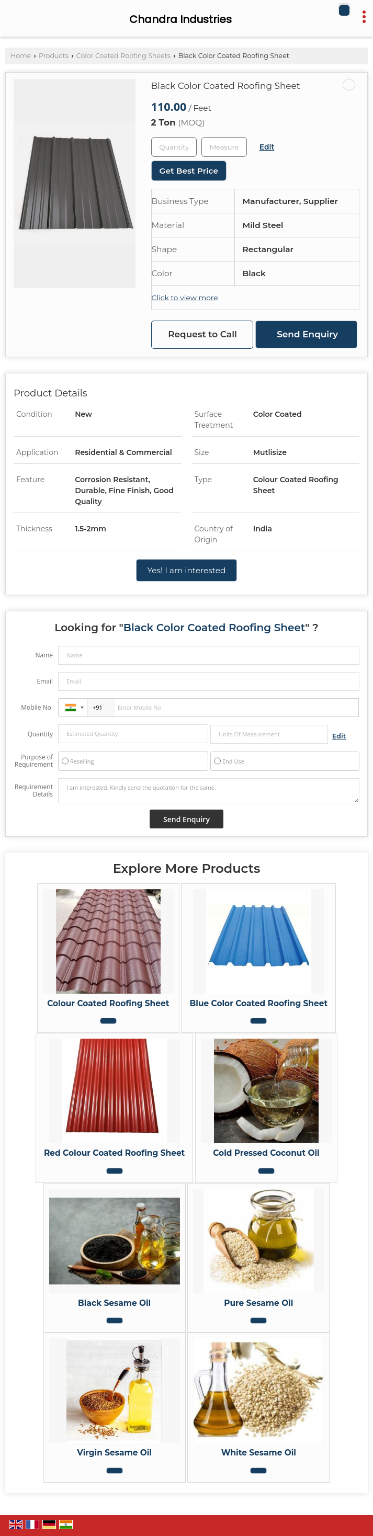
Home (20, 56)
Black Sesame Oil (114, 1303)
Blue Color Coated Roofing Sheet (258, 1003)
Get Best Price (189, 171)
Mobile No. (37, 707)
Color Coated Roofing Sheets (123, 56)
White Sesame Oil (258, 1453)
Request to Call (202, 334)
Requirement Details (34, 790)
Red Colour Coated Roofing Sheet (114, 1153)
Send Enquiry (307, 334)
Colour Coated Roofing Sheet (108, 1003)
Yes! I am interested (186, 570)
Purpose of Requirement (34, 761)
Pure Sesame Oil (258, 1303)
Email (45, 681)
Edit (267, 147)
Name (44, 655)
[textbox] (224, 147)
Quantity (40, 734)
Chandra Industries (180, 19)
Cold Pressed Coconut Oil (266, 1153)
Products (54, 56)
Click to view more (185, 297)
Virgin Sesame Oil (114, 1453)
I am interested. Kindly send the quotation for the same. (208, 790)
